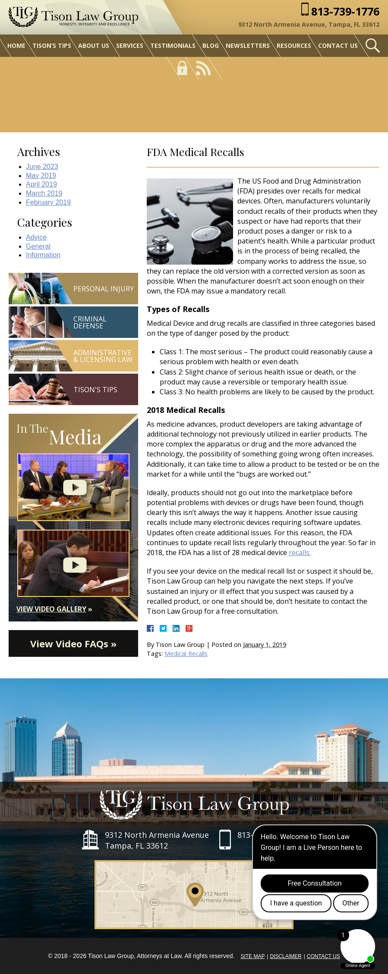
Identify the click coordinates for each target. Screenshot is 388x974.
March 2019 (44, 193)
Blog (210, 45)
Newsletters (248, 45)
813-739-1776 (345, 11)
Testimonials (173, 45)
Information (43, 255)
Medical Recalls (186, 653)
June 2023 (42, 166)
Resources (294, 45)
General (38, 246)
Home (16, 45)
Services (129, 45)
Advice (36, 237)
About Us (93, 45)
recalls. (300, 552)
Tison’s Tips (51, 45)
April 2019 (41, 184)
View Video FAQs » (73, 643)
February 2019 (48, 202)
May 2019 (41, 175)
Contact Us (338, 45)
